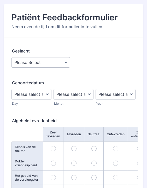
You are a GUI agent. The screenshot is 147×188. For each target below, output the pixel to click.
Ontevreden (116, 134)
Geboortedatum (28, 82)
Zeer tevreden (53, 134)
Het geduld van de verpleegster (26, 177)
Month (58, 103)
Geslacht (21, 51)
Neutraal (93, 134)
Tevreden (74, 134)
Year (99, 103)
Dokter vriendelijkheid (26, 163)
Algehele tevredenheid (34, 120)
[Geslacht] (40, 62)
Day (15, 103)
